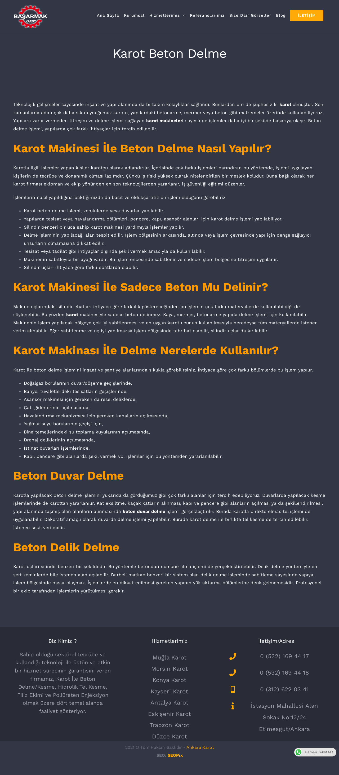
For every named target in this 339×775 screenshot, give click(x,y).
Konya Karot (169, 680)
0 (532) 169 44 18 (284, 672)
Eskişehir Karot (169, 714)
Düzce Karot (169, 736)
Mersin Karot (169, 668)
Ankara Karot (200, 747)
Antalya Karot (169, 702)
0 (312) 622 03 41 (284, 689)
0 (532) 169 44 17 (284, 656)
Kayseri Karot (169, 691)
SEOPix (175, 755)
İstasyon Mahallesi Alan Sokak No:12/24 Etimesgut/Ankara (284, 717)
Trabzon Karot (169, 725)
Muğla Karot (169, 657)
